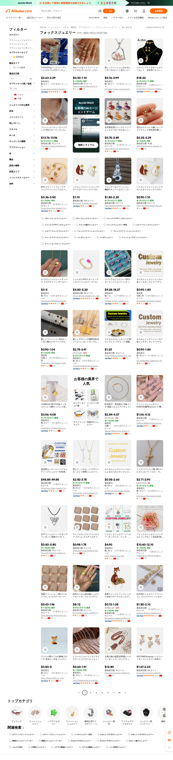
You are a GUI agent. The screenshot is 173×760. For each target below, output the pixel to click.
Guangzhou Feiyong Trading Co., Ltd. (150, 89)
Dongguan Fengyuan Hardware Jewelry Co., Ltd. (118, 491)
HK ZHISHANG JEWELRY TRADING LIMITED (150, 361)
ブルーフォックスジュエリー (54, 218)
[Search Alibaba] (68, 11)
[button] (100, 11)
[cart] (136, 11)
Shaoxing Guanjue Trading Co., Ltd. (118, 673)
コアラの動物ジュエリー (62, 747)
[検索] (109, 11)
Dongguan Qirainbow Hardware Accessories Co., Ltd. (54, 301)
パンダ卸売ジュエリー (116, 747)
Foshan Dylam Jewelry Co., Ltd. (118, 301)
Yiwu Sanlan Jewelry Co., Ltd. (117, 205)
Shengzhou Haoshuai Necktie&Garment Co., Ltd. (118, 618)
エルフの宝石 (16, 747)
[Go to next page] (125, 692)
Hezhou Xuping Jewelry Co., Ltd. (150, 613)
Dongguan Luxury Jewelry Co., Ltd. (86, 613)
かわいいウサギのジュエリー (110, 734)
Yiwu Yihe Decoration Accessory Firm (150, 205)
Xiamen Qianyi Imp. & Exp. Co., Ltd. (118, 431)
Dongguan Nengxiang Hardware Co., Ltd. (150, 496)
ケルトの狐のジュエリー (87, 225)
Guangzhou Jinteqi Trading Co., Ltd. (150, 555)
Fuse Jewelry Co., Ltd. (114, 556)
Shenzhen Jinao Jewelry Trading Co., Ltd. (54, 488)
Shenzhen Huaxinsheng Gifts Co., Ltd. (86, 550)
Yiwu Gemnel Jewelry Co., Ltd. (86, 296)
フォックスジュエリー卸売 (115, 225)
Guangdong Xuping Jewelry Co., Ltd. (54, 89)
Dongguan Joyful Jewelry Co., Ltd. (86, 493)
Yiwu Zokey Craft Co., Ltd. (52, 678)
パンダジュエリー (82, 237)
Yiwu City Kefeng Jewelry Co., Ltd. (54, 553)
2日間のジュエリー (37, 747)
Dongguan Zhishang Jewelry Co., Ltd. (150, 301)
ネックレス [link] (127, 27)
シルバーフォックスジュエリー (146, 225)
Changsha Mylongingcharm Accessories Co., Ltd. (86, 366)
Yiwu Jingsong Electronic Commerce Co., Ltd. (86, 86)
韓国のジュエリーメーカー (21, 741)
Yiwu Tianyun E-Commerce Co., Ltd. (118, 149)
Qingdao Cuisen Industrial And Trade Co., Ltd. (118, 89)
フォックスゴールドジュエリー (55, 237)
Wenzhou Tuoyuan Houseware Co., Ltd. (86, 203)
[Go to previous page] (79, 692)
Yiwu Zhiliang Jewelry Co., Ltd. (118, 355)
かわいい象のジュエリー (137, 741)
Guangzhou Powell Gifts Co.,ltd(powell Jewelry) (54, 428)
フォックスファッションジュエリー (89, 231)
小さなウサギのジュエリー (79, 741)
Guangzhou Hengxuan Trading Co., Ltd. (54, 363)
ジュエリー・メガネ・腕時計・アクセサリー (71, 27)
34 (119, 693)
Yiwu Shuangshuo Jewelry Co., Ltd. (150, 146)
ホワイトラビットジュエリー (22, 734)
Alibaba (43, 27)
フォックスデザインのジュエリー (117, 218)
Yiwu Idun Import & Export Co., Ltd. (54, 146)
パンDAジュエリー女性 (81, 734)
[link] (169, 732)
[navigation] (21, 360)
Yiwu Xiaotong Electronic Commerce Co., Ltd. (54, 615)
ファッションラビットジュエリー (133, 237)
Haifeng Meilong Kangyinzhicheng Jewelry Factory (150, 423)
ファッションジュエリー (106, 27)
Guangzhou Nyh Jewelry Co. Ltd (54, 208)
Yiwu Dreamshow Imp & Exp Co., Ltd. (86, 680)
